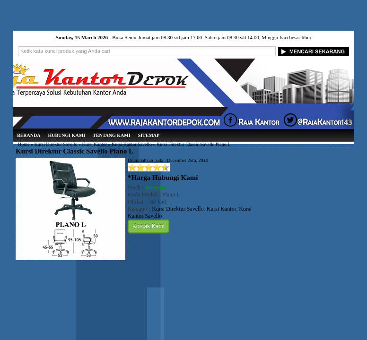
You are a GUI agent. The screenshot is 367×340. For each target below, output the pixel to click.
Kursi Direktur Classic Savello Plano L (74, 151)
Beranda (28, 135)
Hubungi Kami (66, 135)
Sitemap (149, 135)
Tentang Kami (112, 135)
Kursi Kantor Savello (132, 144)
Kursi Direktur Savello (55, 144)
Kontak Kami (148, 226)
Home (23, 144)
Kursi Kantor (94, 144)
